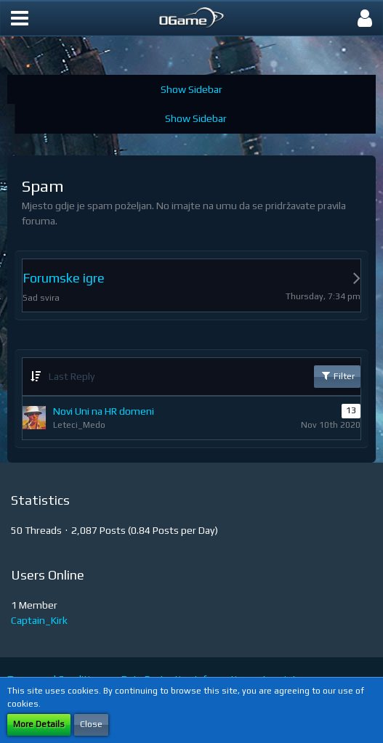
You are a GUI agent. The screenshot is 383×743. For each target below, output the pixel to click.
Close (91, 724)
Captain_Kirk (39, 620)
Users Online (47, 574)
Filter (337, 375)
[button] (19, 18)
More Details (39, 724)
